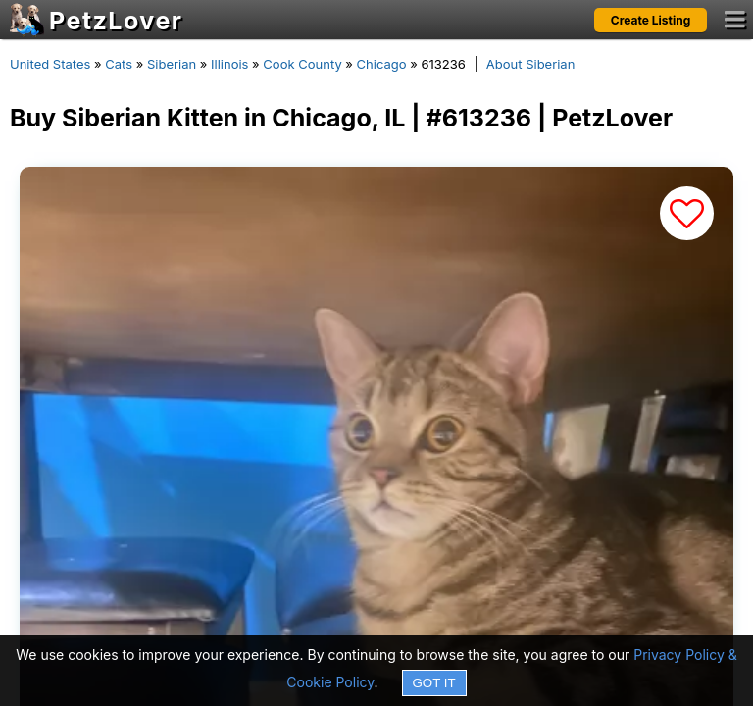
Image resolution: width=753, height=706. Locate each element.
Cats (118, 64)
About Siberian (531, 64)
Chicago (382, 64)
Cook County (302, 64)
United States (50, 64)
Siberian (171, 64)
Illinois (229, 64)
